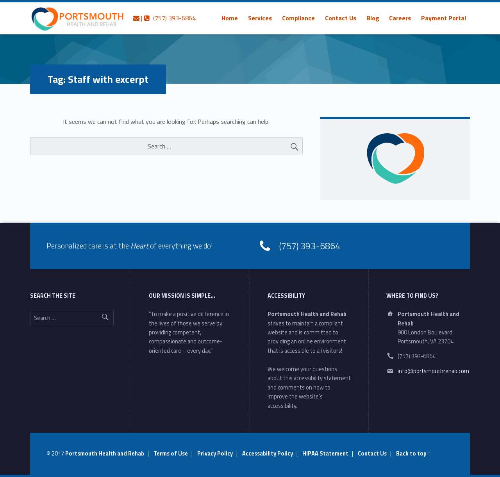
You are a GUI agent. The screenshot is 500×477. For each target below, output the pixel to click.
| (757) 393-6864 (164, 18)
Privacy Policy (215, 453)
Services (260, 18)
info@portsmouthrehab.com (433, 371)
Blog (372, 18)
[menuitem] (230, 18)
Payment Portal (443, 18)
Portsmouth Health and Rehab (104, 453)
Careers (400, 18)
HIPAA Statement (325, 453)
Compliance (298, 18)
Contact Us (340, 18)
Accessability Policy (267, 453)
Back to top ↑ (413, 453)
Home (229, 18)
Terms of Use (171, 453)
